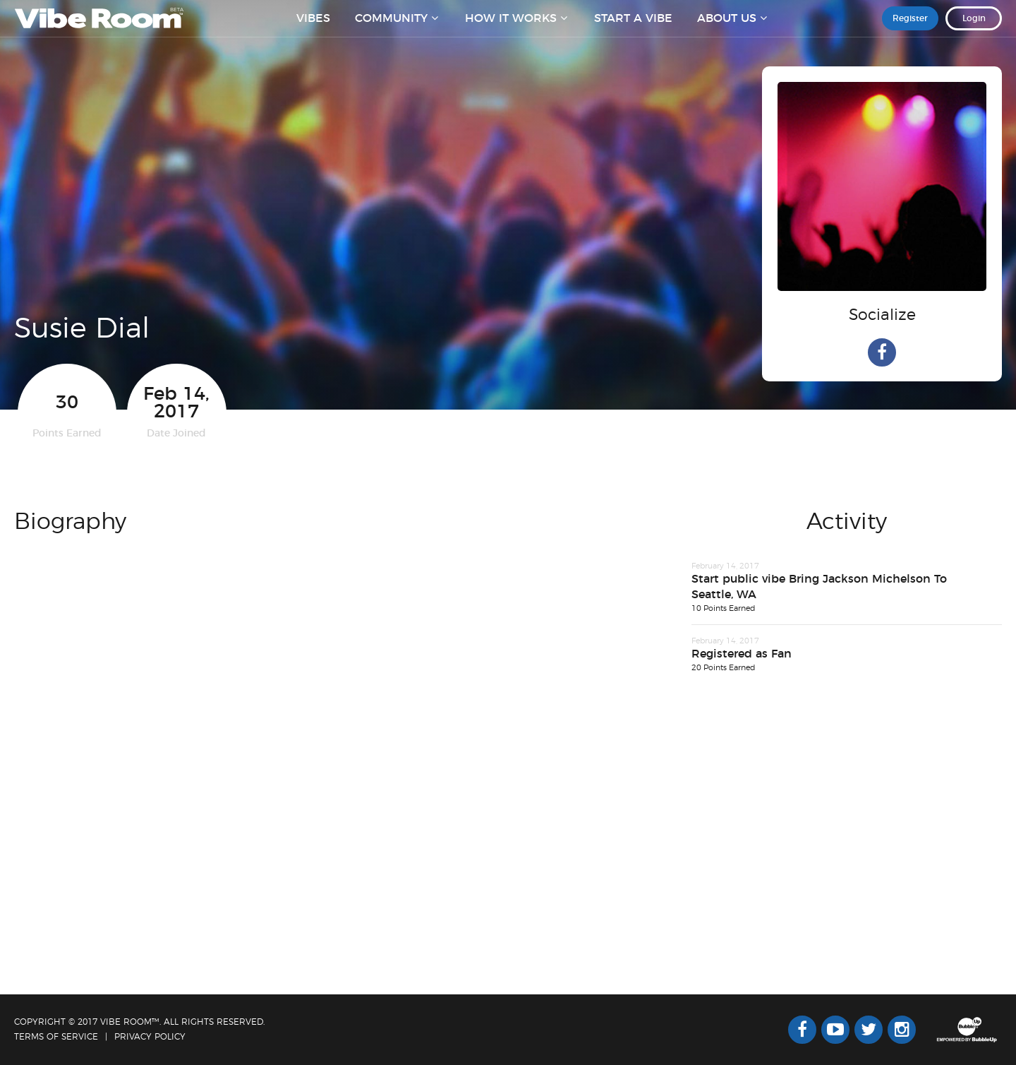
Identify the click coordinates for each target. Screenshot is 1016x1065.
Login (974, 27)
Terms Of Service (56, 1037)
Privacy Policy (150, 1037)
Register (910, 27)
